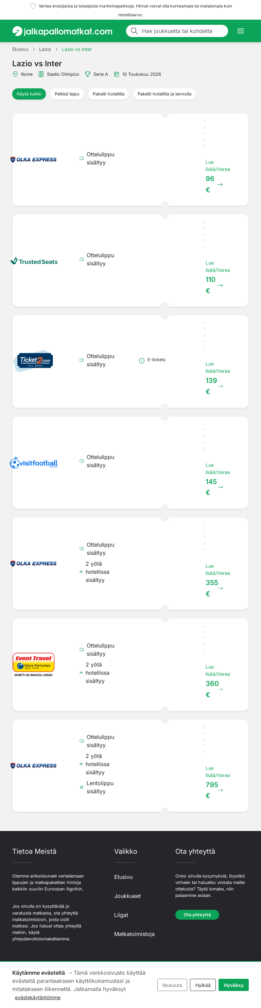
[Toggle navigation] (240, 31)
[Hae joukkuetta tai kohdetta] (183, 31)
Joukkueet (127, 895)
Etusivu (123, 876)
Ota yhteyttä (197, 914)
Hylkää (203, 985)
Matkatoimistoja (134, 934)
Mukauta (172, 985)
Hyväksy (234, 985)
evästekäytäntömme (37, 997)
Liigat (121, 915)
